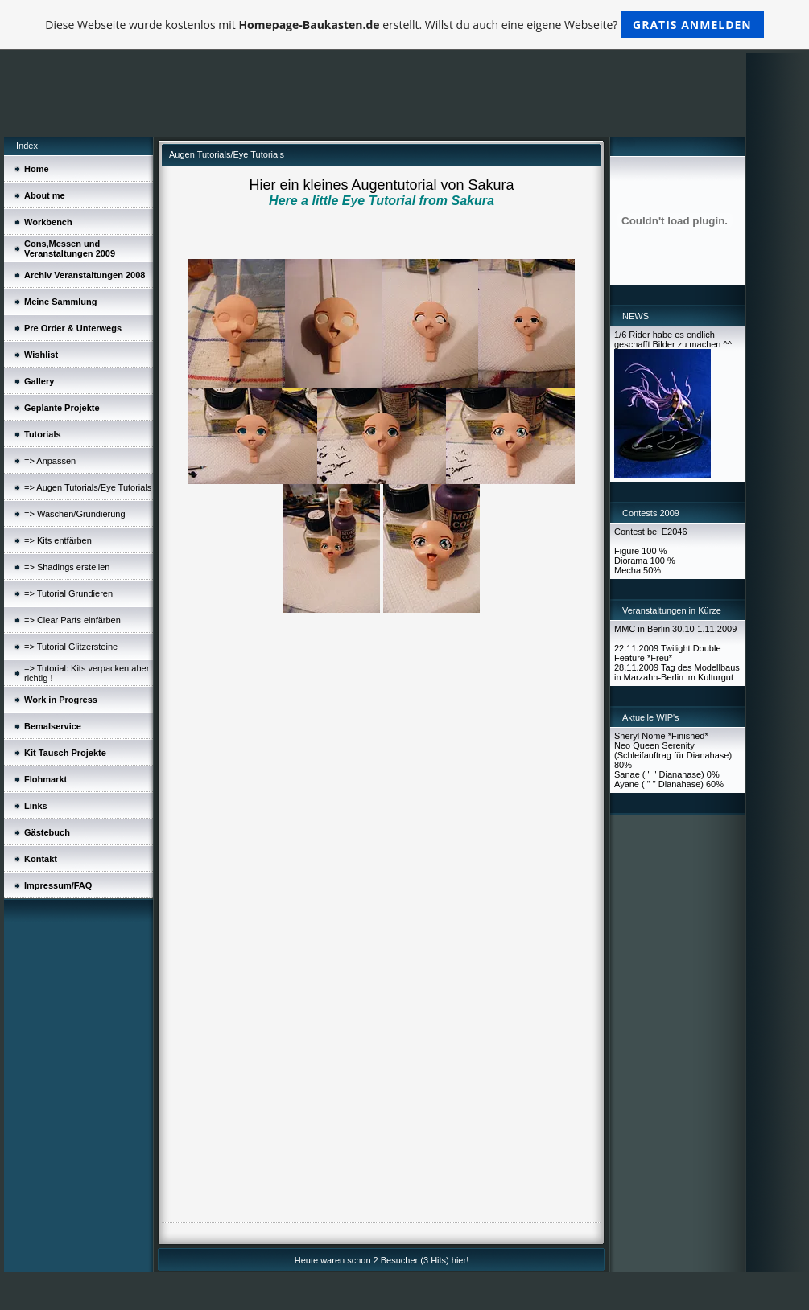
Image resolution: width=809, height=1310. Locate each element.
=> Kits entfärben (58, 540)
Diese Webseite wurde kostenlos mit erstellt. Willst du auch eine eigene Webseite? (404, 24)
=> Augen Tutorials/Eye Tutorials (87, 487)
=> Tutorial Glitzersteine (71, 646)
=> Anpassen (50, 461)
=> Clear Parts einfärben (72, 620)
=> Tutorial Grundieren (68, 593)
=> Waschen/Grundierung (75, 514)
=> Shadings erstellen (66, 567)
